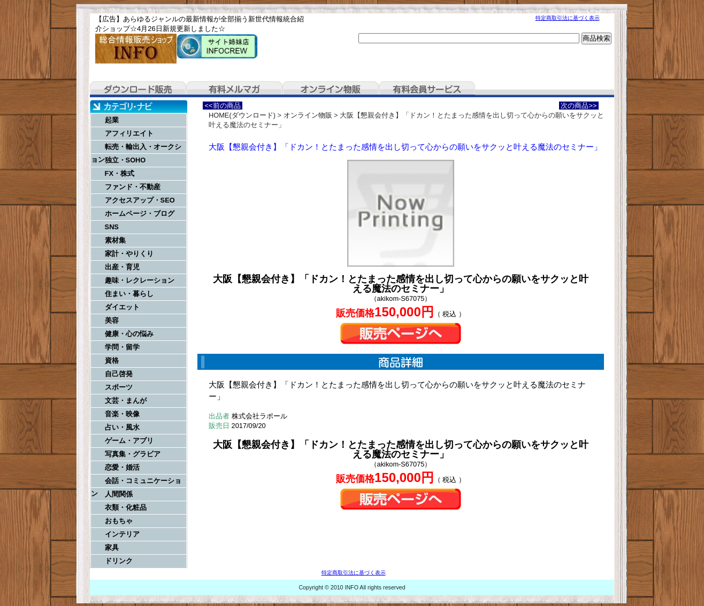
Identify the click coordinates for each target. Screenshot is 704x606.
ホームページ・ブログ (139, 213)
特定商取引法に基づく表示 (567, 18)
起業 (112, 120)
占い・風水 (122, 427)
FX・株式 (119, 173)
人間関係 (119, 494)
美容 (112, 320)
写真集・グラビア (132, 454)
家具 (112, 547)
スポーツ (119, 387)
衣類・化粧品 (126, 507)
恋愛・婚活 (122, 467)
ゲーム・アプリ (129, 441)
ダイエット (122, 307)
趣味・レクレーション (139, 280)
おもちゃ (119, 521)
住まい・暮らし (129, 294)
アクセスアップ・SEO (140, 200)
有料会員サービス (427, 89)
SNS (112, 227)
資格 (112, 360)
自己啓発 (119, 374)
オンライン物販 (330, 89)
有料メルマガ (234, 89)
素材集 (115, 240)
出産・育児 (122, 267)
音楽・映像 (122, 414)
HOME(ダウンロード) (242, 115)
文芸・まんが (126, 401)
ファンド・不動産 (132, 187)
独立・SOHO (125, 160)
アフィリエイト (129, 133)
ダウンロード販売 (138, 89)
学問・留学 (122, 347)
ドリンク (119, 561)
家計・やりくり (129, 254)
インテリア (122, 534)
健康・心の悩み (129, 334)
